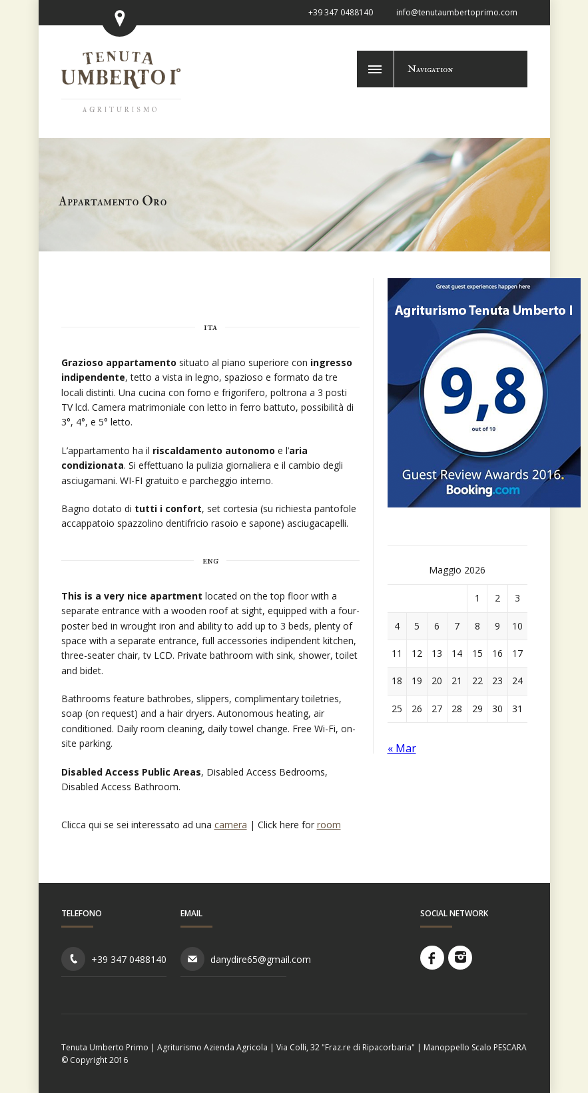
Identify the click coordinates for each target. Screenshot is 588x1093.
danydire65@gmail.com (260, 959)
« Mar (402, 748)
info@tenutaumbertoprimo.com (456, 12)
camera (230, 824)
